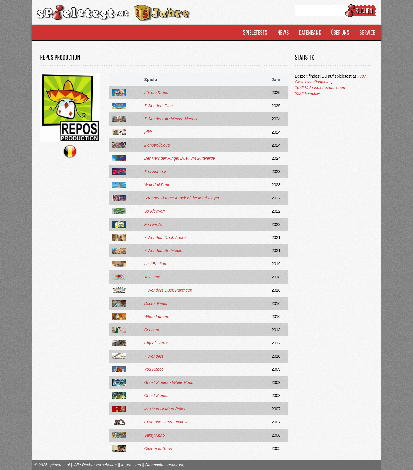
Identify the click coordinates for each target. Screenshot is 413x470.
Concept (151, 330)
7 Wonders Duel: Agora (165, 237)
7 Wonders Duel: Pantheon (168, 290)
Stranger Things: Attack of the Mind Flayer (181, 198)
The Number (155, 171)
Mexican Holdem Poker (165, 409)
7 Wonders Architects (163, 250)
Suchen (361, 10)
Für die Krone (156, 92)
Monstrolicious (157, 145)
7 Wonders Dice (158, 105)
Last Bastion (155, 263)
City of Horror (156, 343)
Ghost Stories (156, 395)
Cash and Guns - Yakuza (166, 422)
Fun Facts (153, 224)
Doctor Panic (155, 303)
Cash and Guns (158, 448)
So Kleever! (154, 211)
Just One (152, 277)
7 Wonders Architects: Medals (170, 119)
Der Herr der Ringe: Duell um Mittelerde (179, 158)
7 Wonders (153, 356)
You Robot (153, 369)
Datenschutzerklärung (164, 465)
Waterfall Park (156, 184)
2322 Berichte (307, 93)
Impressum (131, 465)
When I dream (156, 316)
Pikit (147, 132)
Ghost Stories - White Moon (168, 382)
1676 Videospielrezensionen (320, 87)
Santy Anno (154, 435)
